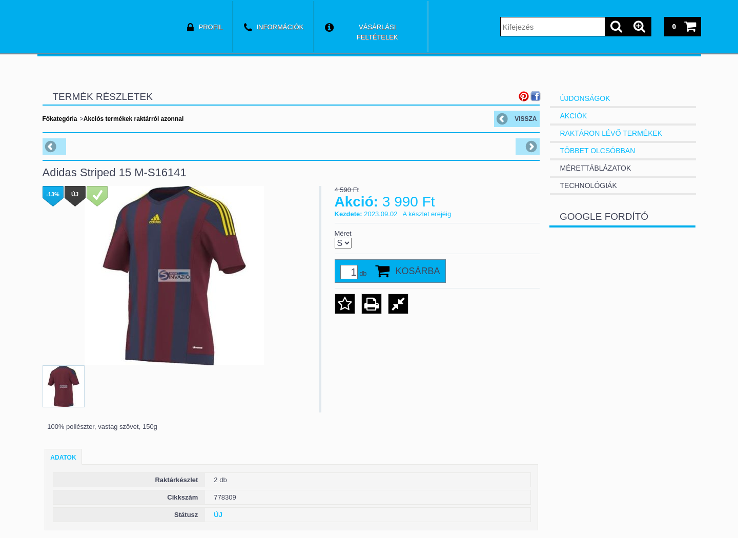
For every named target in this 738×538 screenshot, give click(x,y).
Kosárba (418, 271)
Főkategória (60, 118)
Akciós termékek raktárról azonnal (133, 118)
